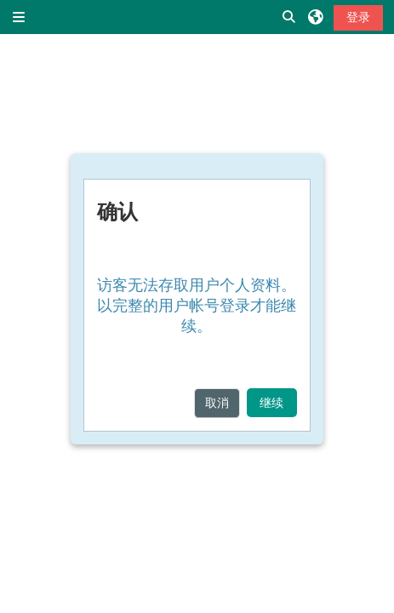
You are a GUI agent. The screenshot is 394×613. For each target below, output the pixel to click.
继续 (271, 403)
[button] (289, 17)
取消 (217, 403)
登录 (358, 17)
